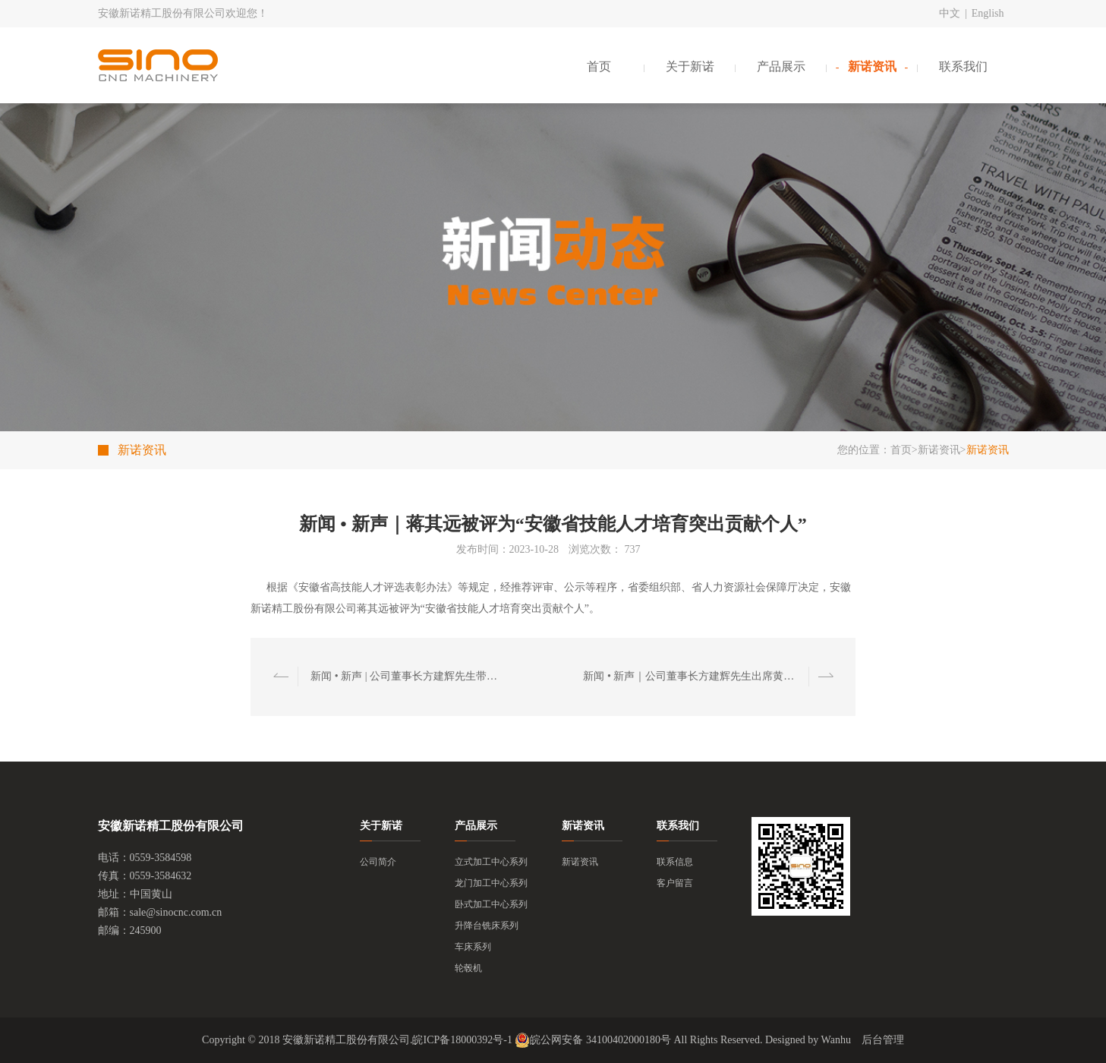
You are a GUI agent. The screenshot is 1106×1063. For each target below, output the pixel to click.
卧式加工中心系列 (491, 904)
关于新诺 (690, 66)
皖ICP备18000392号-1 (462, 1040)
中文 (949, 13)
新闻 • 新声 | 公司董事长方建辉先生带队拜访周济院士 (407, 676)
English (988, 13)
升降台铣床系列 (486, 925)
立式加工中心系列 (491, 861)
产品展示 (781, 66)
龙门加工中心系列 (491, 883)
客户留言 (675, 883)
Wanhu (836, 1040)
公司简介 (378, 861)
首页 (599, 66)
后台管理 (883, 1040)
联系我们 (963, 66)
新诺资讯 (872, 66)
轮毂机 (468, 968)
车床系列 (473, 947)
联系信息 (675, 861)
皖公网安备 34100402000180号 (593, 1040)
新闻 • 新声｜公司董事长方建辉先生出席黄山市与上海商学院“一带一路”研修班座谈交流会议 (692, 676)
